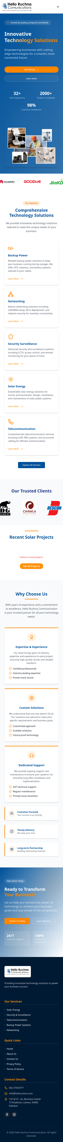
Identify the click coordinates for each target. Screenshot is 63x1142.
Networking (11, 1030)
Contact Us (11, 1058)
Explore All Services (31, 465)
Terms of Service (14, 1069)
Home (8, 1048)
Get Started (31, 69)
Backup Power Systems (17, 1025)
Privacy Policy (12, 1064)
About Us (10, 1053)
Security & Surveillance (17, 1014)
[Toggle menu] (58, 7)
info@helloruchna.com (21, 1093)
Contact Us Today (17, 921)
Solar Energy (12, 1009)
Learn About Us (43, 921)
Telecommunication (15, 1019)
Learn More (31, 78)
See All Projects (31, 566)
